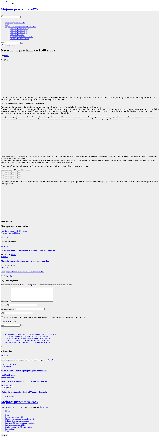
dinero (6, 56)
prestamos (12, 45)
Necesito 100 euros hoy (18, 31)
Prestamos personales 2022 (15, 23)
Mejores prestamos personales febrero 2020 (20, 27)
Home (7, 414)
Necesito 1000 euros (17, 35)
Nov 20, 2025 (6, 378)
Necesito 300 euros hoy (18, 33)
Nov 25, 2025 (6, 367)
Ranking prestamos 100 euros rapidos (18, 430)
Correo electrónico (8, 312)
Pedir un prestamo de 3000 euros (21, 37)
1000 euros (5, 45)
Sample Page (10, 432)
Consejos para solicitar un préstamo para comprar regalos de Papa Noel (28, 250)
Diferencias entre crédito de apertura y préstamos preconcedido (25, 261)
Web (2, 316)
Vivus (7, 434)
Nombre (4, 307)
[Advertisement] (80, 78)
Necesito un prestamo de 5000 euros (14, 231)
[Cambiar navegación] (2, 15)
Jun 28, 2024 (5, 399)
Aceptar (4, 438)
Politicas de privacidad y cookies (17, 424)
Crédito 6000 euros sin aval (19, 39)
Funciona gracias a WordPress (12, 410)
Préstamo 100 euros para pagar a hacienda (20, 426)
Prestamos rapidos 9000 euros (11, 233)
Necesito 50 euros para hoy (19, 29)
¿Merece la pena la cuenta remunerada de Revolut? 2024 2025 (27, 341)
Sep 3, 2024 (5, 388)
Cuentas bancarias (7, 380)
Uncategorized (6, 369)
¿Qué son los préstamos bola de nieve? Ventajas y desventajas (27, 343)
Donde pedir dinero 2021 (14, 420)
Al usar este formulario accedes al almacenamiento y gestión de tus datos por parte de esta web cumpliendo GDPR (44, 320)
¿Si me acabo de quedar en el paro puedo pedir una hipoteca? (27, 339)
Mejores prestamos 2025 (19, 9)
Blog (7, 25)
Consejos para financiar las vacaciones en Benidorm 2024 (22, 272)
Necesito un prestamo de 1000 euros (28, 50)
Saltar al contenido (7, 2)
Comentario (6, 304)
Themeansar (43, 410)
